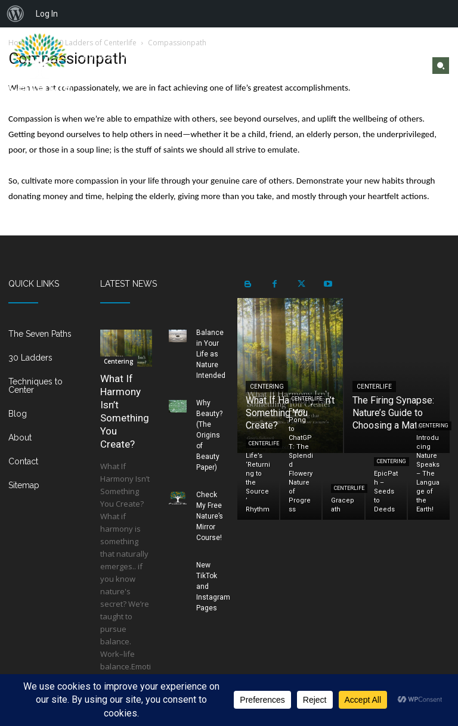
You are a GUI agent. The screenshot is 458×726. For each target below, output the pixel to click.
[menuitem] (15, 13)
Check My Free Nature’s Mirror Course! (209, 516)
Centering (119, 361)
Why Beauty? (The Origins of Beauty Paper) (209, 435)
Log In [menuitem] (47, 13)
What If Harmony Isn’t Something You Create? (124, 411)
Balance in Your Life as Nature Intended (210, 354)
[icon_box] (45, 338)
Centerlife (374, 386)
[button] (440, 65)
